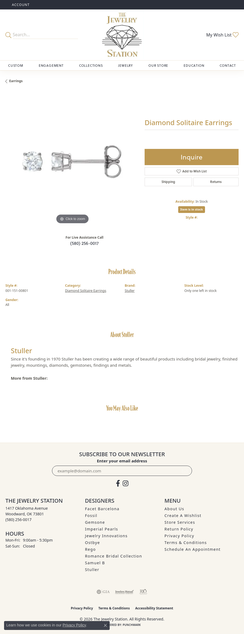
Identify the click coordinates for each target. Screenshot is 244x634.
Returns (216, 181)
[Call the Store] (18, 519)
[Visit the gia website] (103, 592)
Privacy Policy (179, 535)
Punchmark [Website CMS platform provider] (132, 625)
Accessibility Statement (154, 608)
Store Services (179, 522)
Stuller (130, 290)
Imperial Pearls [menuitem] (101, 529)
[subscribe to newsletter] (185, 471)
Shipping (168, 181)
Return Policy (178, 529)
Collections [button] (91, 65)
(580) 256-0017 (84, 243)
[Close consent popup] (105, 625)
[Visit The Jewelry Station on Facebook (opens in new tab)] (118, 483)
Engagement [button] (51, 65)
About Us (174, 508)
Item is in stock (191, 209)
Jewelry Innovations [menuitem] (106, 535)
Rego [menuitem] (90, 549)
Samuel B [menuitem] (95, 562)
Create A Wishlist (182, 515)
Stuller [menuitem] (92, 569)
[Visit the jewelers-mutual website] (124, 592)
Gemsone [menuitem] (95, 522)
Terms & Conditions (185, 542)
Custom (15, 65)
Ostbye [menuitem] (92, 542)
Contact (228, 65)
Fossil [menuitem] (91, 515)
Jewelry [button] (125, 65)
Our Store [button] (158, 65)
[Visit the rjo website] (143, 592)
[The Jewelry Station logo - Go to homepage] (122, 34)
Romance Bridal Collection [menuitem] (113, 556)
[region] (72, 158)
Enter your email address (122, 460)
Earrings (16, 81)
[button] (20, 4)
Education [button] (194, 65)
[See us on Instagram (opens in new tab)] (125, 483)
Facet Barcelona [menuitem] (102, 508)
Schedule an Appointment (192, 549)
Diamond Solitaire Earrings (85, 290)
